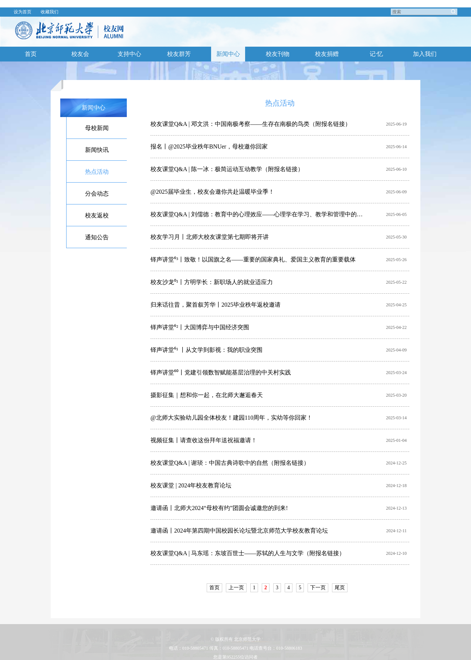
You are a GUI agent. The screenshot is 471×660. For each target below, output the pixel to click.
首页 (31, 54)
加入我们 (425, 54)
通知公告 (97, 237)
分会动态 (97, 193)
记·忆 (376, 54)
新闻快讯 (97, 150)
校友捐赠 (327, 54)
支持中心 (129, 54)
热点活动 (97, 172)
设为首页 (22, 11)
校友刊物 (277, 54)
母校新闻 (97, 128)
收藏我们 (49, 11)
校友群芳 (179, 54)
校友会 (80, 54)
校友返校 (97, 215)
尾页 (340, 587)
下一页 (318, 587)
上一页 (236, 587)
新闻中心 (228, 54)
